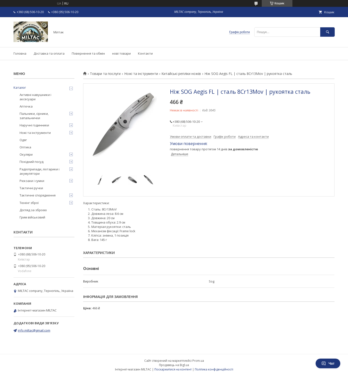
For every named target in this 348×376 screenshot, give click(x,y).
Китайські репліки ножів (181, 74)
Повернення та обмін (88, 53)
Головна (20, 53)
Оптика (25, 147)
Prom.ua (198, 361)
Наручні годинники (34, 125)
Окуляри (26, 154)
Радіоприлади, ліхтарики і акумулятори (39, 171)
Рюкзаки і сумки (32, 181)
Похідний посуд (32, 161)
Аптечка (26, 106)
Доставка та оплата (49, 53)
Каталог (20, 87)
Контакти (145, 53)
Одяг (23, 140)
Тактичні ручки (31, 188)
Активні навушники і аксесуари (35, 97)
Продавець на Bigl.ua (174, 365)
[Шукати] (327, 32)
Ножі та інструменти (141, 74)
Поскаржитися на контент (173, 369)
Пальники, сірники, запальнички (34, 115)
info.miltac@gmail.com (34, 330)
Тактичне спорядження (38, 195)
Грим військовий (32, 217)
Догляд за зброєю (33, 210)
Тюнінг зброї (29, 203)
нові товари (121, 53)
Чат (327, 363)
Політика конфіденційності (214, 369)
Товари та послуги (105, 74)
